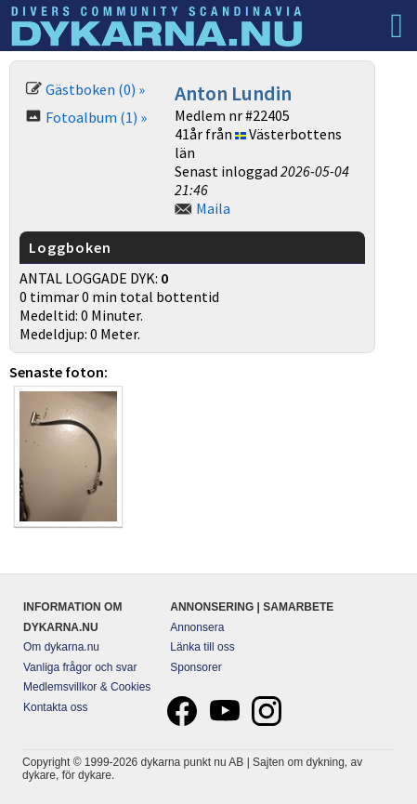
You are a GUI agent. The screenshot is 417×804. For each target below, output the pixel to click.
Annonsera (197, 627)
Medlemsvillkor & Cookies (86, 686)
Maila (213, 208)
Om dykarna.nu (61, 646)
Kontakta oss (55, 707)
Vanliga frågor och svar (80, 667)
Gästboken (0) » (95, 89)
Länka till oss (202, 646)
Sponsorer (195, 667)
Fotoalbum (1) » (96, 117)
